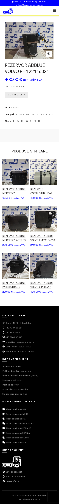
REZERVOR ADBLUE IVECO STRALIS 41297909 (13, 286)
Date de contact (14, 472)
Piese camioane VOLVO (17, 437)
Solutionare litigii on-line (14, 394)
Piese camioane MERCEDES (20, 423)
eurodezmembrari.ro (29, 499)
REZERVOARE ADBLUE (43, 114)
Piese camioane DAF (16, 409)
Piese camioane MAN (16, 418)
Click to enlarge (49, 54)
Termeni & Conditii (11, 366)
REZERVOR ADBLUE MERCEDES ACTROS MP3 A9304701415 (14, 240)
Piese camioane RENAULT (18, 428)
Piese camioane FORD (17, 442)
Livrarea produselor (12, 380)
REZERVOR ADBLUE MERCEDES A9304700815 (13, 193)
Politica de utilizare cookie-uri (17, 371)
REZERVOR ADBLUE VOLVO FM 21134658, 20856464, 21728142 (43, 240)
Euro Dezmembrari (15, 476)
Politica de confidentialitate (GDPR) (20, 375)
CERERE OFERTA (16, 94)
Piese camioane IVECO (17, 414)
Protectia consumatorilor (15, 389)
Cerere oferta (12, 481)
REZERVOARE (22, 114)
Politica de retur (10, 384)
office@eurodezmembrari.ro (30, 5)
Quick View (26, 161)
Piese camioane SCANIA (18, 433)
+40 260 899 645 (27, 1)
